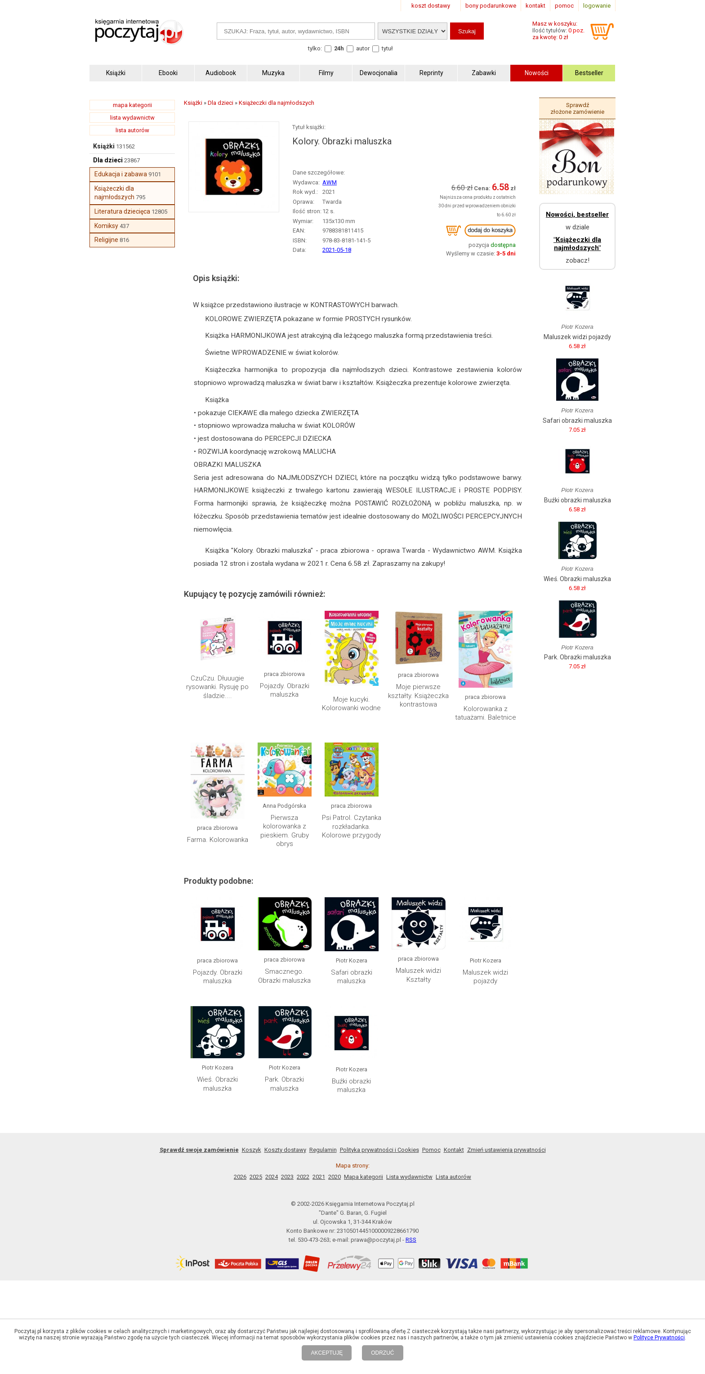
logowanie (597, 5)
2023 (287, 1176)
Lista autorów (453, 1176)
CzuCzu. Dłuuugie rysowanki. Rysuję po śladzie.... (217, 687)
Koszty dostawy (285, 1149)
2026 (240, 1176)
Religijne (106, 239)
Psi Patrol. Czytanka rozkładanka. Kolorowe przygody (351, 826)
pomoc (564, 5)
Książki (104, 146)
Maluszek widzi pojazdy (485, 976)
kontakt (535, 5)
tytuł (387, 48)
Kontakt (454, 1149)
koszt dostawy (430, 5)
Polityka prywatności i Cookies (379, 1149)
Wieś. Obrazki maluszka (217, 1083)
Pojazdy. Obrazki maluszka (284, 690)
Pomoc (431, 1149)
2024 (271, 1176)
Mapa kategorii (363, 1176)
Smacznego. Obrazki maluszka (284, 976)
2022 (303, 1176)
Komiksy (106, 225)
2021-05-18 (336, 249)
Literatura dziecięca (122, 211)
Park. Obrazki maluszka (284, 1083)
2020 (334, 1176)
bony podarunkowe (490, 5)
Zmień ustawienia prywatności (506, 1149)
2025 (256, 1176)
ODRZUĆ (382, 1353)
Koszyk (251, 1149)
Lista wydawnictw (409, 1176)
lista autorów (132, 130)
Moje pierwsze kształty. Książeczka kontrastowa (418, 695)
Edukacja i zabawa (120, 174)
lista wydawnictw (132, 117)
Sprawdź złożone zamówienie (577, 108)
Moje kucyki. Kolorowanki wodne (351, 703)
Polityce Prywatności (659, 1337)
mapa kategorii (132, 105)
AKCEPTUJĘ (327, 1353)
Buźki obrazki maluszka (351, 1085)
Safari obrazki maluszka (351, 976)
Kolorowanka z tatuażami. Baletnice (485, 713)
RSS (411, 1239)
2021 (318, 1176)
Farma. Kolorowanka (217, 840)
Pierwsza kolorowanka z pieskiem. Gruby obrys (284, 831)
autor (363, 48)
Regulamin (323, 1149)
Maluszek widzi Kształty (418, 975)
